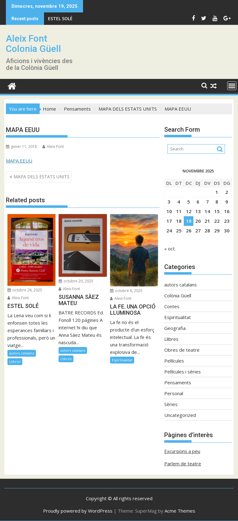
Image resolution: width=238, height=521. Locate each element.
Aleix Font (53, 146)
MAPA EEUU (19, 161)
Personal (173, 393)
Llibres (14, 361)
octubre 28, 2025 (24, 290)
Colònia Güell (177, 295)
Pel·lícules (174, 361)
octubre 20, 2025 (76, 281)
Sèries (171, 404)
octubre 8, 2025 (126, 290)
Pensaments (177, 382)
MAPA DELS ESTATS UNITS (41, 177)
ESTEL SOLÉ (60, 18)
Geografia (175, 328)
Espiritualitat (122, 360)
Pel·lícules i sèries (182, 371)
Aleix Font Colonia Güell (33, 43)
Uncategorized (180, 415)
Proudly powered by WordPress (77, 511)
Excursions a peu (182, 451)
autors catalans (21, 353)
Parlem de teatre (182, 463)
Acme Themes (180, 511)
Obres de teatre (182, 350)
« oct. (170, 248)
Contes (171, 306)
